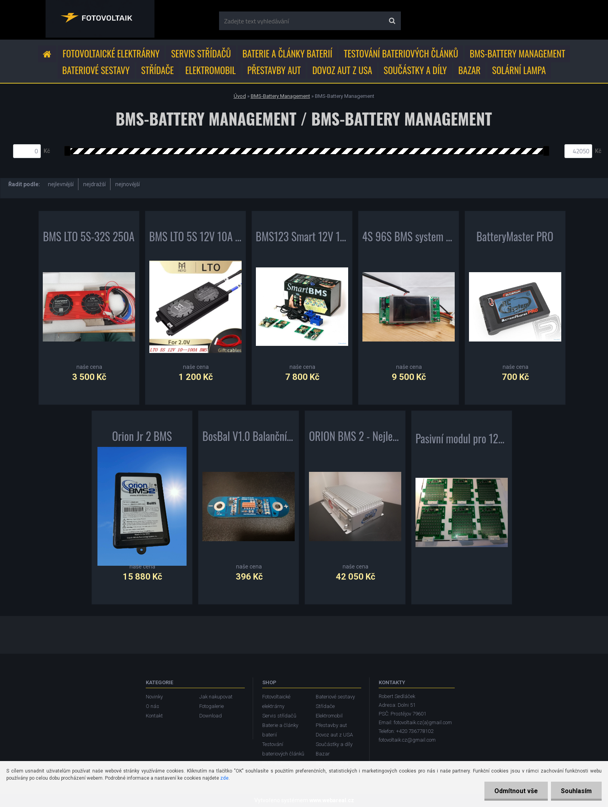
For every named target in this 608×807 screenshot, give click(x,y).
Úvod (240, 96)
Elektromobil (210, 70)
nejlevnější (61, 184)
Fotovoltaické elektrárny (111, 53)
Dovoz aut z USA (342, 70)
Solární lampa (519, 70)
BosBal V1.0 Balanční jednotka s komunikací (248, 437)
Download (210, 716)
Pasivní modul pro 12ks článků (461, 440)
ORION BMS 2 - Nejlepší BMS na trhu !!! (355, 437)
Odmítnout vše (516, 791)
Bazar (469, 70)
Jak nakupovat (216, 697)
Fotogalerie (211, 706)
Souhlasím (576, 791)
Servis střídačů (201, 53)
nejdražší (94, 184)
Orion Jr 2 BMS (142, 437)
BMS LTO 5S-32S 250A (88, 238)
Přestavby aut (274, 70)
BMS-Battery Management (517, 53)
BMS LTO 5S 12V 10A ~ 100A (195, 238)
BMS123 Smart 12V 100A (302, 238)
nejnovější (127, 184)
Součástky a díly (415, 70)
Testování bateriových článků (401, 53)
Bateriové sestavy (96, 70)
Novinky (154, 697)
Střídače (157, 70)
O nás (152, 706)
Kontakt (154, 716)
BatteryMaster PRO (514, 238)
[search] (392, 21)
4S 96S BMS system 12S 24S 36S (408, 238)
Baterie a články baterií (287, 53)
